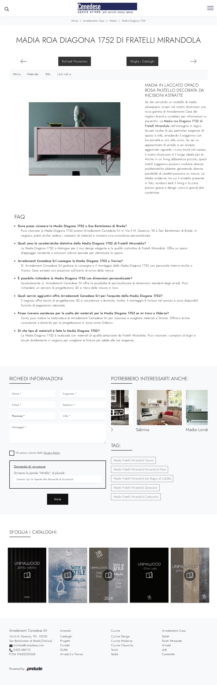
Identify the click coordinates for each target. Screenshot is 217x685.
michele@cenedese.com (28, 645)
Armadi (166, 645)
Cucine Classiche (122, 645)
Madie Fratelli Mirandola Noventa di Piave (139, 469)
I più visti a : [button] (64, 74)
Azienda (65, 630)
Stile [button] (47, 74)
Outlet (64, 650)
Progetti (65, 641)
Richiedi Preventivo (75, 61)
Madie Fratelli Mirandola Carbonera (135, 497)
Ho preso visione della (38, 453)
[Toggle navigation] (210, 8)
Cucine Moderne (122, 641)
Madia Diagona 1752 (134, 21)
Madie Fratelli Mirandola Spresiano (135, 487)
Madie (113, 21)
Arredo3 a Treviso (71, 654)
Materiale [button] (32, 74)
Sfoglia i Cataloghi (142, 61)
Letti (164, 650)
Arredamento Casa (93, 21)
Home (74, 21)
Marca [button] (16, 74)
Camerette (168, 654)
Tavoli (114, 650)
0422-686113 (22, 650)
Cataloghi (66, 636)
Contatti (65, 645)
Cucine (115, 630)
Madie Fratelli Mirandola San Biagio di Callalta (142, 478)
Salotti (165, 636)
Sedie (114, 654)
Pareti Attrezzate (172, 641)
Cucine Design (120, 636)
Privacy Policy (52, 453)
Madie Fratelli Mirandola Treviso (133, 460)
